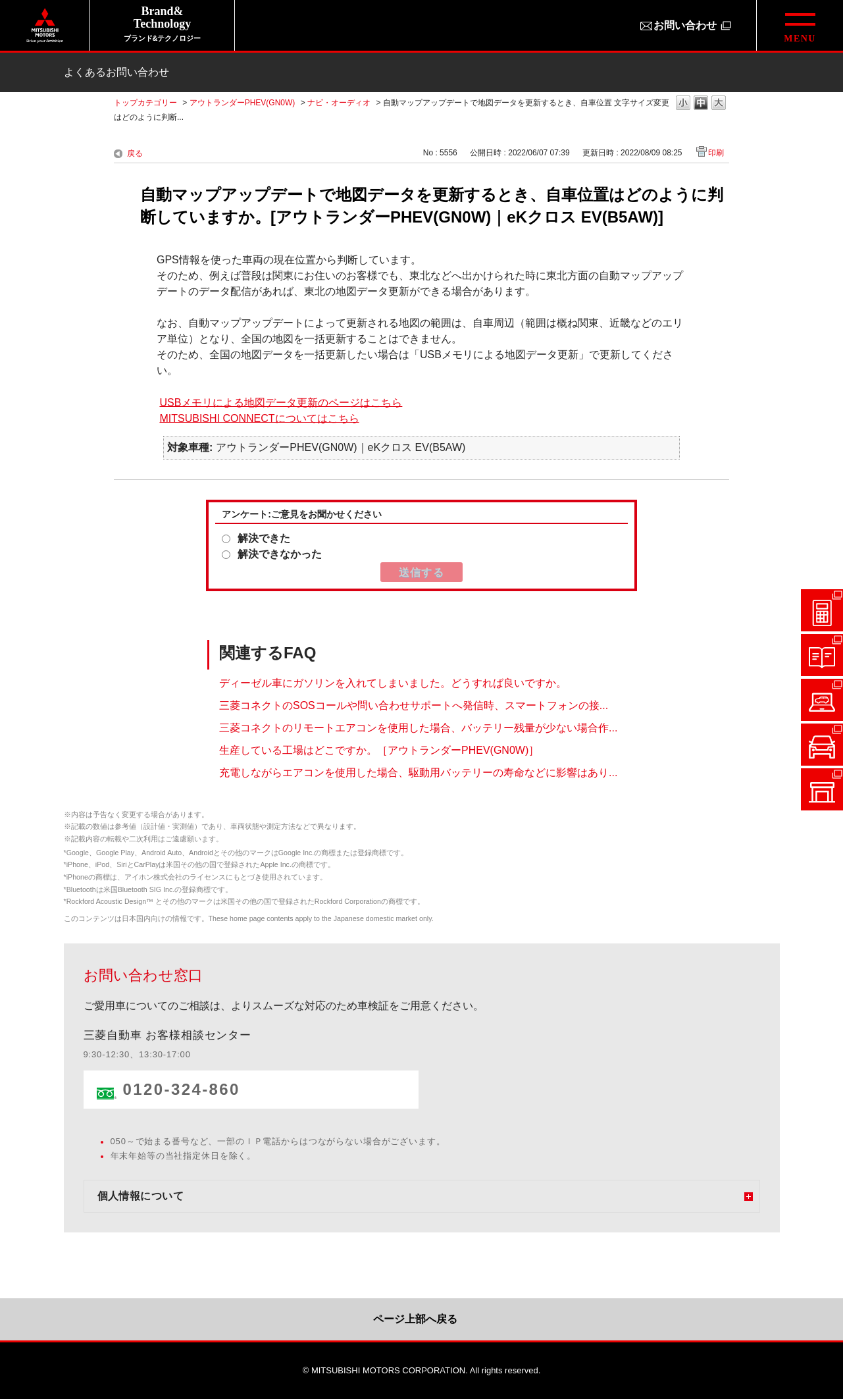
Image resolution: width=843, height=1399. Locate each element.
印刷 (716, 152)
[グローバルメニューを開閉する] (799, 25)
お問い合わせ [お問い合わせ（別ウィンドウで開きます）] (685, 25)
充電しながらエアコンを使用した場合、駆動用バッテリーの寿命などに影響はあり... (418, 772)
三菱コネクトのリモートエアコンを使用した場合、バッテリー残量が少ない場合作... (418, 727)
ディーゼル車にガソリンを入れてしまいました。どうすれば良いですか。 (393, 683)
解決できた (264, 538)
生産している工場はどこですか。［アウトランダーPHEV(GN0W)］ (379, 750)
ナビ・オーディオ (338, 102)
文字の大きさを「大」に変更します (718, 103)
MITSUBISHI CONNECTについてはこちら (259, 417)
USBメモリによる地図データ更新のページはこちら (280, 402)
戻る (135, 153)
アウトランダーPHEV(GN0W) (242, 102)
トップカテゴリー (145, 102)
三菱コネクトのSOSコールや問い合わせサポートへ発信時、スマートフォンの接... (413, 705)
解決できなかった (280, 554)
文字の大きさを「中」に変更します (701, 103)
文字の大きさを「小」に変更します (683, 103)
